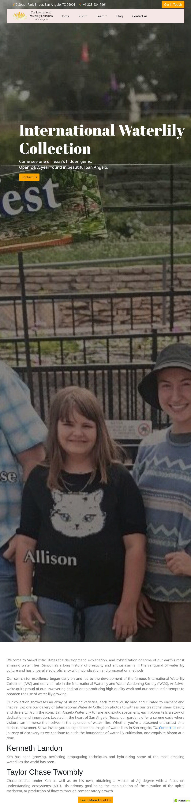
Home (65, 16)
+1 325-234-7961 (93, 4)
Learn (100, 16)
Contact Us (29, 177)
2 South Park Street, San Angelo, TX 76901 (44, 4)
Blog (119, 16)
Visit (81, 16)
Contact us (140, 16)
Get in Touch (173, 4)
